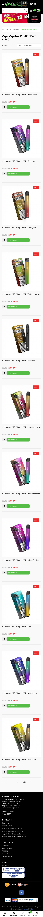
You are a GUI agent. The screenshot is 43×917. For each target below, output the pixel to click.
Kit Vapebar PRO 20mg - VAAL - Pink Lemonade (21, 493)
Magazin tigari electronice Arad (12, 828)
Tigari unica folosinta (12, 29)
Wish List (5, 851)
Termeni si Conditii (8, 811)
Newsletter (5, 854)
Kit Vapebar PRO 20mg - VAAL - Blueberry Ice (20, 693)
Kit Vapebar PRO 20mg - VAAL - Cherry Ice (19, 227)
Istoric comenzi (7, 848)
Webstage (24, 909)
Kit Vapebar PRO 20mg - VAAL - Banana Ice (19, 759)
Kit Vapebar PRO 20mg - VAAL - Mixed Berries (20, 560)
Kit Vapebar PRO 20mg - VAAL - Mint (16, 626)
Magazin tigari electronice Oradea (13, 831)
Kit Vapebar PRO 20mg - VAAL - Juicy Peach (19, 94)
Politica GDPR (6, 814)
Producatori (5, 865)
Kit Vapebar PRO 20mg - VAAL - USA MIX (18, 360)
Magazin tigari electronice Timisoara (14, 834)
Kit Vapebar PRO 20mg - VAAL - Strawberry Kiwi (21, 427)
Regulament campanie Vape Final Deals (15, 837)
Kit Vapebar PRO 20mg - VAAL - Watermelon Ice (21, 294)
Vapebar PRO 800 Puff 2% (29, 29)
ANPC (31, 909)
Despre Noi (5, 823)
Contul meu (5, 846)
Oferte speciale (7, 856)
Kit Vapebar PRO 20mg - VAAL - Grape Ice (18, 161)
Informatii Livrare (7, 826)
